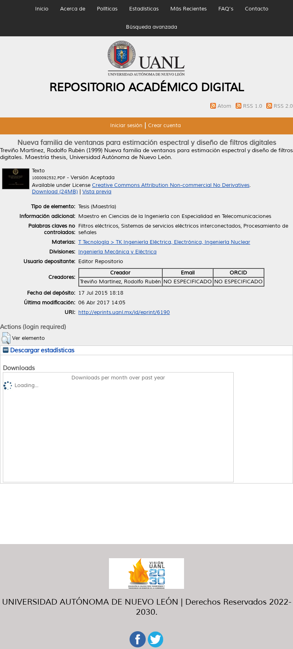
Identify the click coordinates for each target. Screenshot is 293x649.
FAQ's (225, 9)
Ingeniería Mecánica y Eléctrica (117, 252)
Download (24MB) (55, 191)
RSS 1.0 (253, 106)
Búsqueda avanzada (151, 27)
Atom (225, 106)
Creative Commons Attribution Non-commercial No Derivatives (170, 185)
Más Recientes (188, 9)
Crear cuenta (164, 125)
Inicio (41, 9)
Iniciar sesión (126, 125)
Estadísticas (144, 9)
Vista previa (96, 191)
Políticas (107, 9)
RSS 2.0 (283, 106)
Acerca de (72, 9)
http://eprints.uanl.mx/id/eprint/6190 (124, 312)
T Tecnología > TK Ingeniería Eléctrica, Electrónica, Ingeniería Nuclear (164, 242)
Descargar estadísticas (38, 350)
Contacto (256, 9)
